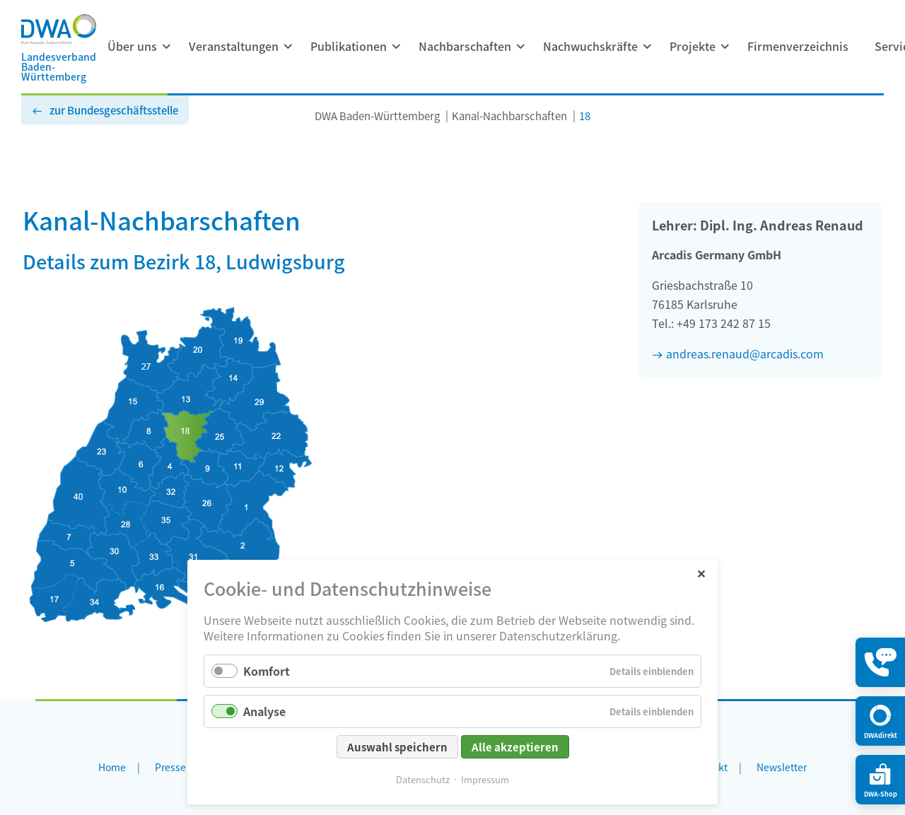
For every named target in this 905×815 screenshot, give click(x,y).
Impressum (485, 779)
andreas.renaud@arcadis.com (745, 353)
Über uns (132, 45)
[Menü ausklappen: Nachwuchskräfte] (646, 46)
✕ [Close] (701, 573)
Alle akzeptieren (515, 746)
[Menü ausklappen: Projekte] (724, 46)
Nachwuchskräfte (590, 45)
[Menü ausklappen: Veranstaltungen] (287, 46)
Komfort (266, 670)
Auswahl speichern (397, 746)
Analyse (264, 711)
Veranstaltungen (234, 45)
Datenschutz (423, 779)
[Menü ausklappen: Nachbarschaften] (520, 46)
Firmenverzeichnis (797, 45)
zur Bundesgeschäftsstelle (113, 109)
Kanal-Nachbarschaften (509, 115)
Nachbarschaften (465, 45)
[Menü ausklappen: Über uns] (166, 46)
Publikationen (348, 45)
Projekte (693, 45)
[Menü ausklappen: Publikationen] (395, 46)
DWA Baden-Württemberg (377, 115)
